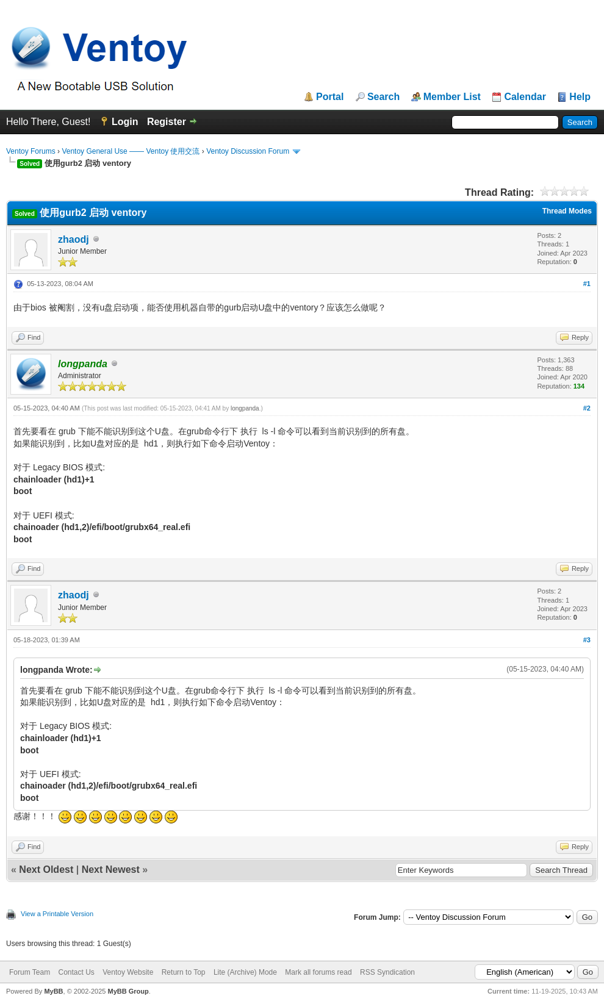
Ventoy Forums (31, 151)
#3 (587, 640)
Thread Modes (567, 211)
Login (125, 122)
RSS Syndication (387, 972)
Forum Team (29, 972)
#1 (587, 283)
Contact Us (76, 972)
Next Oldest (46, 869)
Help (580, 97)
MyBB (53, 991)
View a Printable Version (57, 913)
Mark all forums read (318, 972)
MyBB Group (127, 991)
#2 (587, 408)
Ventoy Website (127, 972)
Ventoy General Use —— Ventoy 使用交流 (131, 151)
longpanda (245, 408)
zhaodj (73, 239)
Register (166, 122)
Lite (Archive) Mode (245, 972)
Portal (329, 97)
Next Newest (111, 869)
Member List (452, 97)
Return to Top (184, 972)
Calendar (524, 97)
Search (383, 97)
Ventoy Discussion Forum (247, 151)
